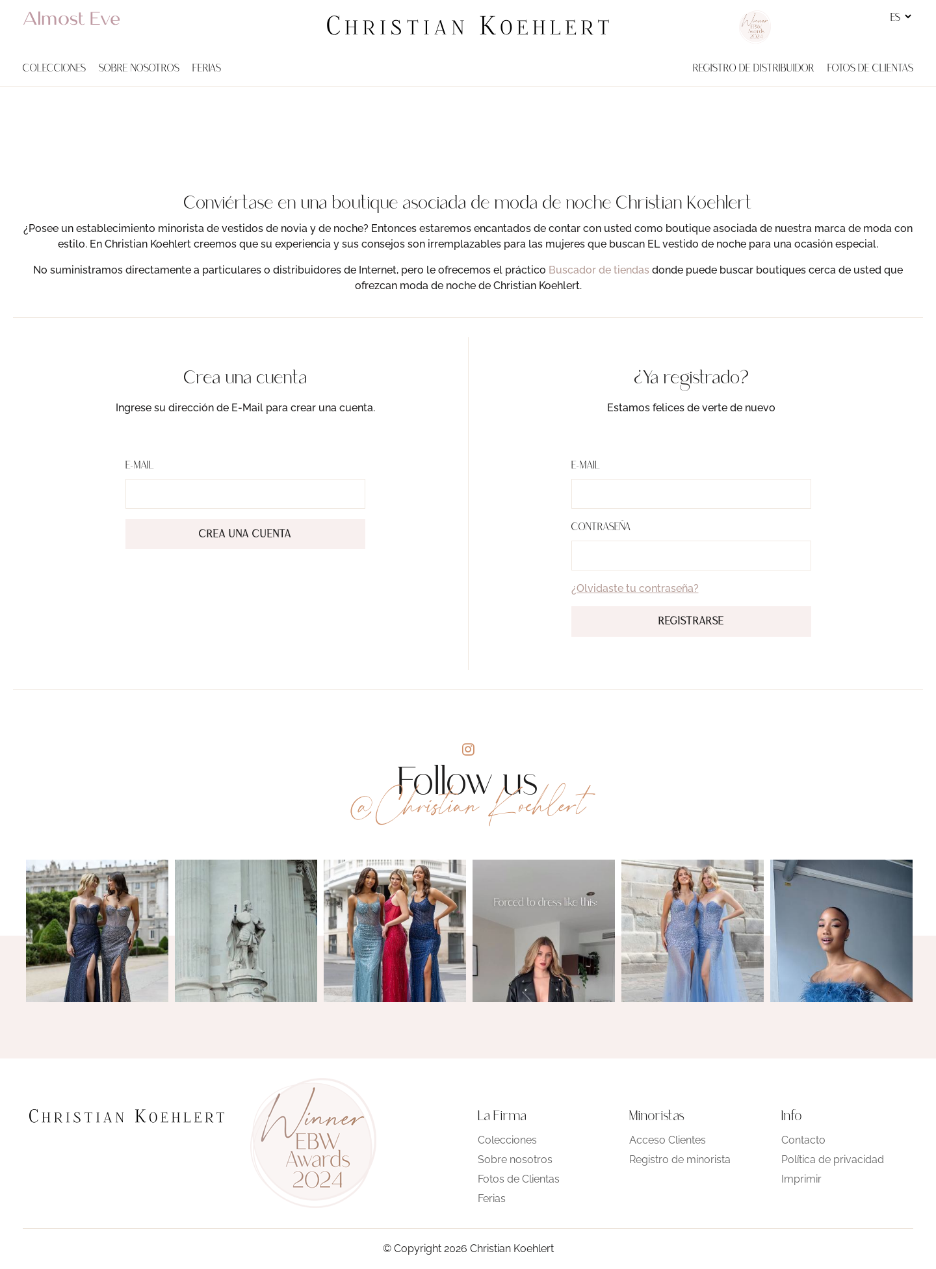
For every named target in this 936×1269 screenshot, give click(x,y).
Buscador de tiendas (599, 270)
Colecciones (507, 1140)
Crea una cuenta (245, 535)
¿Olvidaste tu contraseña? (635, 588)
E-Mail (139, 466)
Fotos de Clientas (519, 1179)
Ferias (492, 1198)
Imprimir (801, 1179)
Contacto (803, 1140)
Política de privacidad (832, 1159)
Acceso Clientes (667, 1140)
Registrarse (691, 622)
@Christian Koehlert (468, 805)
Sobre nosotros (515, 1159)
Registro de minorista (680, 1159)
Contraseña (600, 527)
